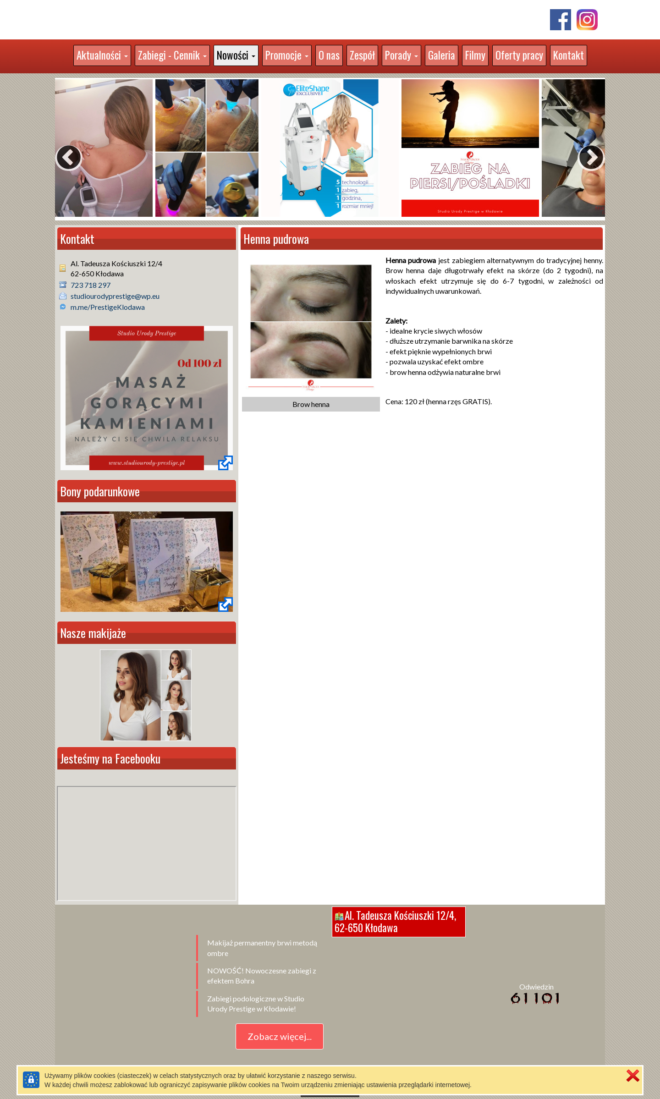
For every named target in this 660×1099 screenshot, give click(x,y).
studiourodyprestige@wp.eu (115, 295)
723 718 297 (90, 284)
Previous (59, 149)
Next (582, 149)
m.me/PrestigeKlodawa (108, 306)
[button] (102, 55)
